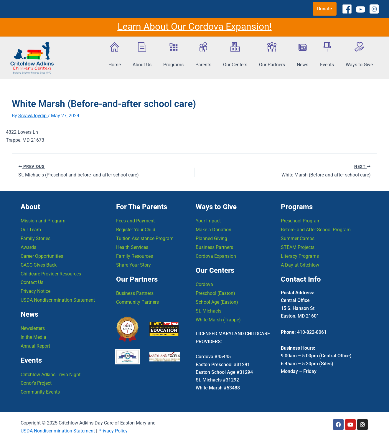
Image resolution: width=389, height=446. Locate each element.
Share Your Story (133, 264)
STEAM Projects (297, 247)
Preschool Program (301, 220)
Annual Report (35, 346)
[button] (325, 9)
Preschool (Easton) (215, 293)
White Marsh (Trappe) (218, 319)
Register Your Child (135, 229)
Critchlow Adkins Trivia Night (50, 374)
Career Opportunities (42, 256)
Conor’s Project (36, 383)
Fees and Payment (135, 220)
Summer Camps (297, 238)
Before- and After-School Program (316, 229)
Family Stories (35, 238)
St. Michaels (208, 310)
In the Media (33, 337)
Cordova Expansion (216, 256)
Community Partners (137, 302)
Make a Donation (213, 229)
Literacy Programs (300, 256)
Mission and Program (43, 220)
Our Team (31, 229)
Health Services (132, 247)
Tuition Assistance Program (145, 238)
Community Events (40, 392)
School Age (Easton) (217, 302)
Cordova (204, 284)
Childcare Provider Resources (51, 273)
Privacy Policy (113, 431)
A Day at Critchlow (300, 264)
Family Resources (134, 256)
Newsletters (33, 328)
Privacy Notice (35, 291)
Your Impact (208, 220)
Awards (28, 247)
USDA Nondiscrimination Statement (58, 300)
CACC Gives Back (39, 264)
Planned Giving (211, 238)
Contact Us (32, 282)
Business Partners (135, 293)
